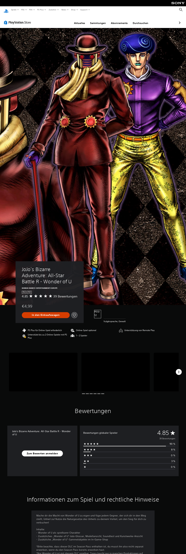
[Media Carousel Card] (43, 368)
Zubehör (52, 9)
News (63, 9)
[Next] (179, 369)
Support (83, 9)
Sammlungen (79, 19)
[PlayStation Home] (6, 9)
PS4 (31, 9)
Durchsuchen (122, 19)
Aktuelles (61, 19)
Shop (73, 9)
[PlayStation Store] (18, 19)
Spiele (13, 9)
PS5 (23, 9)
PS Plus (40, 9)
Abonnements (100, 19)
